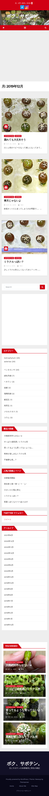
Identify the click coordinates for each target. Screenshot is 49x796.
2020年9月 (8, 559)
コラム (7, 417)
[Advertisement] (24, 55)
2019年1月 (8, 619)
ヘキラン (7, 382)
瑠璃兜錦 (7, 394)
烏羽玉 (7, 406)
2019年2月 (8, 613)
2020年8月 (8, 565)
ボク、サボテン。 (24, 16)
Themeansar (24, 782)
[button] (45, 28)
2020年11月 (9, 547)
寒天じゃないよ (12, 200)
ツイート (7, 519)
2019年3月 (8, 607)
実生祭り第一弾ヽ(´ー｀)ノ (15, 484)
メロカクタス (9, 412)
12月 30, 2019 (11, 144)
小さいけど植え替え (12, 490)
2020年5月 (8, 571)
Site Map (34, 786)
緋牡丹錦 (7, 376)
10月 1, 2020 (12, 741)
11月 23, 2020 (13, 717)
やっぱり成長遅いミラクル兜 (16, 442)
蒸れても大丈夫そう (15, 139)
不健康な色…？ (10, 460)
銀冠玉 (7, 400)
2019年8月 (8, 595)
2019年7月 (8, 601)
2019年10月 (9, 583)
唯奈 (21, 144)
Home (12, 786)
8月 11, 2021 (12, 669)
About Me (22, 786)
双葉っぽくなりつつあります (16, 502)
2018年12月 (9, 625)
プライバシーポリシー (23, 791)
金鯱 (6, 388)
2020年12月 (9, 541)
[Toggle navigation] (25, 27)
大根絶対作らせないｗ (13, 436)
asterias (18, 136)
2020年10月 (9, 553)
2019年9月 (8, 589)
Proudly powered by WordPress (17, 779)
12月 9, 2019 (10, 266)
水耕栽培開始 (9, 478)
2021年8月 (8, 535)
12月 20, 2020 (13, 693)
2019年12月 (9, 577)
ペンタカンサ (9, 370)
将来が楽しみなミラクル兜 (15, 454)
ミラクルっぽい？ (14, 261)
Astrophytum (9, 136)
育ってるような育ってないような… (18, 448)
